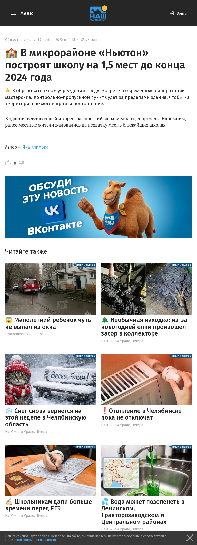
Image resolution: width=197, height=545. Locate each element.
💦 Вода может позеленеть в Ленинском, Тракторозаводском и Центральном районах (142, 512)
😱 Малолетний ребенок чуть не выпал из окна (48, 323)
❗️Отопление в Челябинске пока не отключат (141, 414)
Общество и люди (20, 40)
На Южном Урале (115, 341)
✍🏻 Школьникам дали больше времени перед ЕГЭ (48, 505)
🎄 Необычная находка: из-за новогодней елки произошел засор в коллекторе (144, 326)
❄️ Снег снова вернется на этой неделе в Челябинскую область (45, 417)
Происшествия (18, 334)
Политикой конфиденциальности (30, 540)
